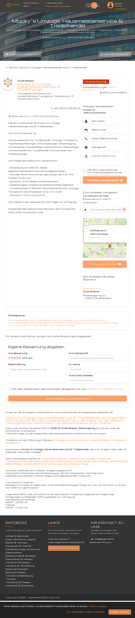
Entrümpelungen (18, 322)
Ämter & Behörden (17, 536)
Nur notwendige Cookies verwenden (86, 612)
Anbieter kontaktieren (105, 180)
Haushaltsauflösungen (92, 320)
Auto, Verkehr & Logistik (21, 539)
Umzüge (57, 320)
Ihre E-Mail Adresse (81, 375)
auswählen (95, 237)
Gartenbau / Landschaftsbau (35, 94)
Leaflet (107, 257)
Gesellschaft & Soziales (21, 556)
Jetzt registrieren (92, 5)
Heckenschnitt (92, 322)
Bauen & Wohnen (16, 542)
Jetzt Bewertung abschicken (67, 398)
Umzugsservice (27, 93)
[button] (110, 246)
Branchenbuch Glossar (64, 548)
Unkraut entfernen (20, 325)
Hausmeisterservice (20, 320)
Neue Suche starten (115, 54)
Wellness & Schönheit (20, 585)
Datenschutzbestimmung (103, 175)
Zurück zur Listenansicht (23, 54)
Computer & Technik (18, 546)
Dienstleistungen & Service (23, 549)
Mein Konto (118, 5)
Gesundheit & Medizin (19, 559)
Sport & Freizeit (16, 572)
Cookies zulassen (119, 612)
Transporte (70, 320)
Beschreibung (16, 364)
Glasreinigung (38, 322)
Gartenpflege (73, 322)
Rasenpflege (110, 322)
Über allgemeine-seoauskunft (66, 542)
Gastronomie (14, 552)
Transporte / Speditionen (54, 96)
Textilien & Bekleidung (19, 575)
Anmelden (121, 9)
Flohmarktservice (43, 325)
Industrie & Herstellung (20, 565)
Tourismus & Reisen (18, 582)
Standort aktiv (92, 288)
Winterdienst (56, 322)
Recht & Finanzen (17, 569)
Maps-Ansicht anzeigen (59, 6)
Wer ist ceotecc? (59, 539)
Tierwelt (11, 579)
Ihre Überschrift (78, 353)
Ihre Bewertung (17, 353)
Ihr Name (74, 364)
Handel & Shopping (17, 562)
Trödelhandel (43, 320)
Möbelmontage (64, 325)
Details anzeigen (97, 606)
